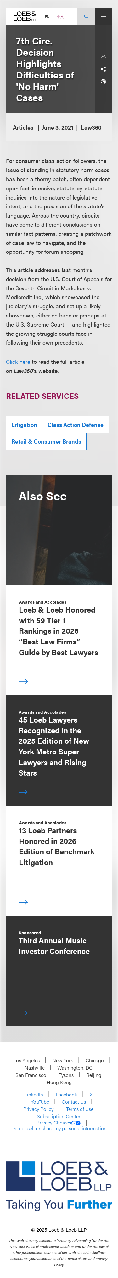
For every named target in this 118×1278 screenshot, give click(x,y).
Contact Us (74, 1101)
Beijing (93, 1074)
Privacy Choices (59, 1122)
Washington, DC (75, 1067)
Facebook (66, 1094)
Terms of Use (79, 1108)
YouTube (40, 1101)
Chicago (95, 1060)
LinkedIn (33, 1094)
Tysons (66, 1074)
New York (62, 1060)
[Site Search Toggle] (86, 16)
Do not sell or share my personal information (59, 1128)
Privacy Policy (38, 1108)
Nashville (35, 1067)
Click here (18, 361)
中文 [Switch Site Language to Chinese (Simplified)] (60, 16)
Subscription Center (58, 1116)
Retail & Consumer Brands (46, 441)
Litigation (24, 424)
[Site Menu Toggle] (103, 16)
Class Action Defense (76, 424)
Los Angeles (26, 1060)
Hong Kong (59, 1082)
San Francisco (30, 1074)
